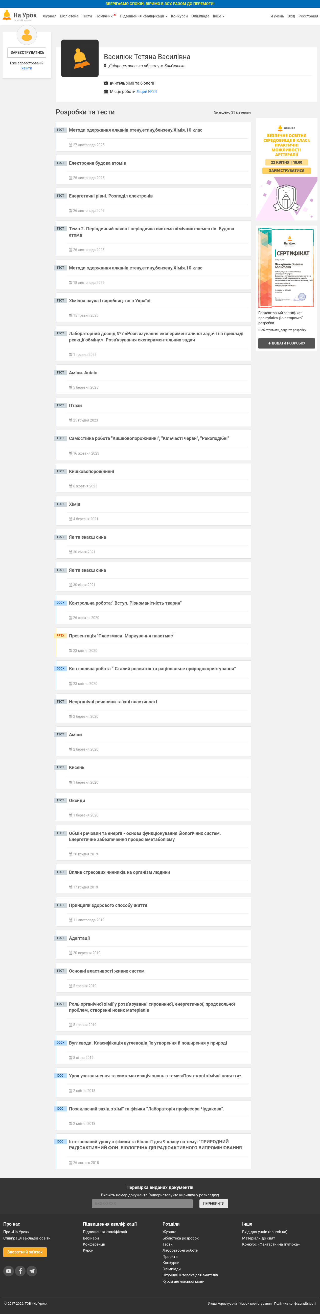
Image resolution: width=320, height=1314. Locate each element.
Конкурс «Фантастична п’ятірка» (271, 1244)
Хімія (74, 504)
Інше (219, 16)
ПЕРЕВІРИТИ (213, 1204)
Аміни (75, 734)
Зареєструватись (27, 53)
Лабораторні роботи (180, 1250)
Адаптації (79, 938)
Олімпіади (172, 1269)
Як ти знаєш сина (87, 537)
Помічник (106, 15)
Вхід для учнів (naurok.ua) (264, 1232)
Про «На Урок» (16, 1232)
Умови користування (255, 1303)
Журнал (49, 16)
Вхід (291, 16)
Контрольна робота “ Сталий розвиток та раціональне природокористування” (152, 668)
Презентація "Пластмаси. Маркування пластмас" (121, 635)
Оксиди (77, 800)
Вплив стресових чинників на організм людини (119, 872)
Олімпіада (200, 16)
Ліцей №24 (146, 91)
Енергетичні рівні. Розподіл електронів (111, 196)
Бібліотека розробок (181, 1238)
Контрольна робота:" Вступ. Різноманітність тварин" (125, 603)
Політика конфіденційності (295, 1303)
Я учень (277, 16)
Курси (88, 1250)
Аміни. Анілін (83, 372)
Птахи (75, 405)
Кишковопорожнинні (91, 471)
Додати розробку (286, 343)
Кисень (76, 767)
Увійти (26, 68)
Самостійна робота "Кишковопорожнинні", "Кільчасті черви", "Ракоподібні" (149, 438)
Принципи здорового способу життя (108, 905)
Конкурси (179, 16)
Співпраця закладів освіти (27, 1238)
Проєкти (170, 1256)
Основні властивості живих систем (107, 971)
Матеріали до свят (258, 1238)
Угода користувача (222, 1303)
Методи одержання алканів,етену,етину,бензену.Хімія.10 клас (135, 130)
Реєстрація (308, 16)
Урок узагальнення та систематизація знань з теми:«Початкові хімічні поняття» (155, 1075)
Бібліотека (69, 16)
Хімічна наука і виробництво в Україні (109, 300)
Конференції (94, 1244)
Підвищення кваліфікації (143, 16)
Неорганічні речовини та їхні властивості (113, 701)
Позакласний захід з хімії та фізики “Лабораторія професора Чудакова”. (146, 1108)
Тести (87, 16)
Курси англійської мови (183, 1281)
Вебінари (91, 1238)
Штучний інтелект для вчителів (190, 1275)
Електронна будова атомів (97, 163)
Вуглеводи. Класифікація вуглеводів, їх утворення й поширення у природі (148, 1043)
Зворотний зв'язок (25, 1252)
